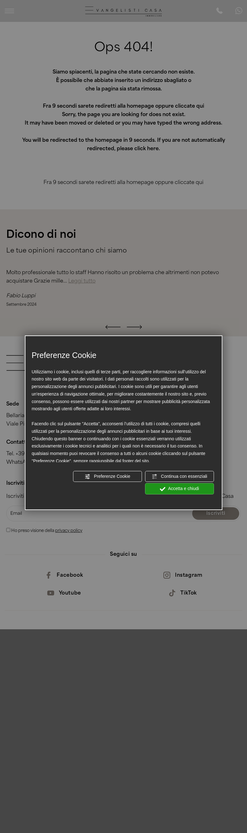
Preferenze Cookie (107, 476)
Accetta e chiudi (179, 489)
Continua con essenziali (179, 476)
